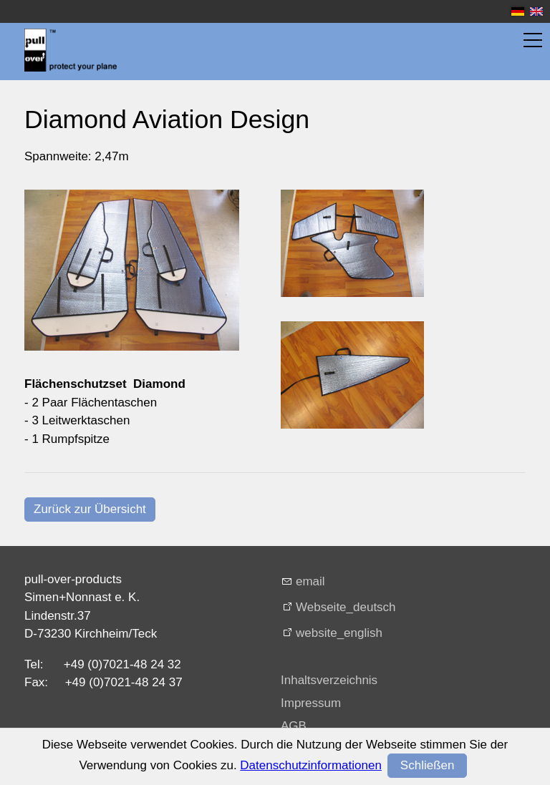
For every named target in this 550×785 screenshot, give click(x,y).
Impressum (311, 703)
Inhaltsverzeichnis (329, 680)
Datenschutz (315, 749)
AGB (294, 726)
